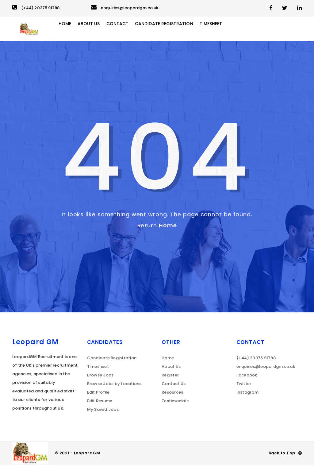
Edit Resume (100, 410)
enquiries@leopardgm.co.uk (124, 8)
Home (77, 33)
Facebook (246, 384)
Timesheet (232, 33)
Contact (132, 33)
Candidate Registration (182, 33)
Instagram (247, 401)
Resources (172, 401)
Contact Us (174, 393)
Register (170, 384)
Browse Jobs (100, 384)
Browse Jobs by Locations (114, 393)
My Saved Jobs (103, 419)
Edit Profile (98, 401)
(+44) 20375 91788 (35, 8)
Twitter (243, 393)
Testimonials (175, 410)
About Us (103, 33)
